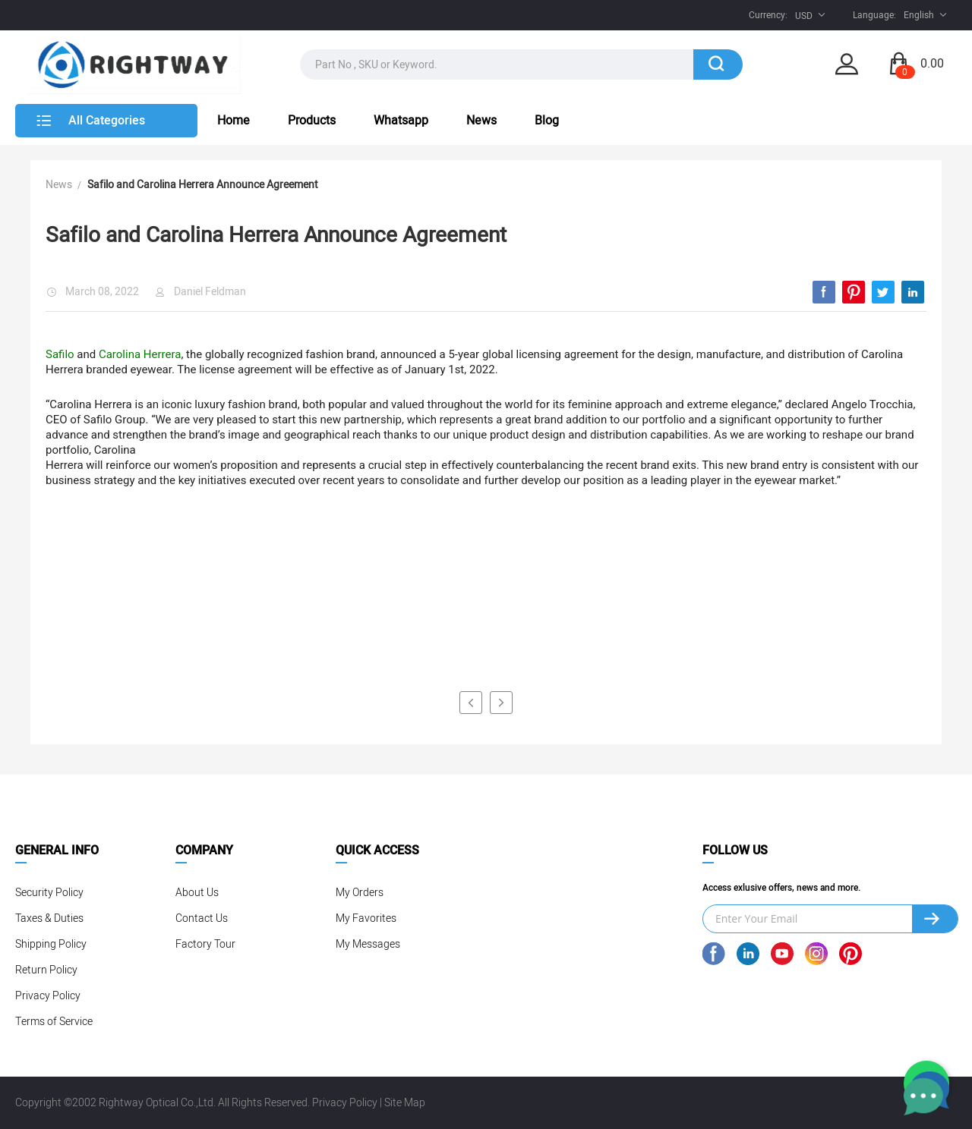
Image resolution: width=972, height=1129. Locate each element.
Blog (547, 120)
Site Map (404, 1103)
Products (312, 120)
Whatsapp (401, 120)
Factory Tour (205, 944)
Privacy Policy (47, 996)
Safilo (60, 354)
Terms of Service (54, 1022)
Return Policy (46, 970)
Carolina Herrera (140, 354)
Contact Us (201, 918)
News (481, 120)
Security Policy (49, 893)
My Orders (359, 893)
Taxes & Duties (49, 918)
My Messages (368, 944)
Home (233, 120)
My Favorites (366, 918)
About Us (197, 893)
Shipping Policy (51, 944)
